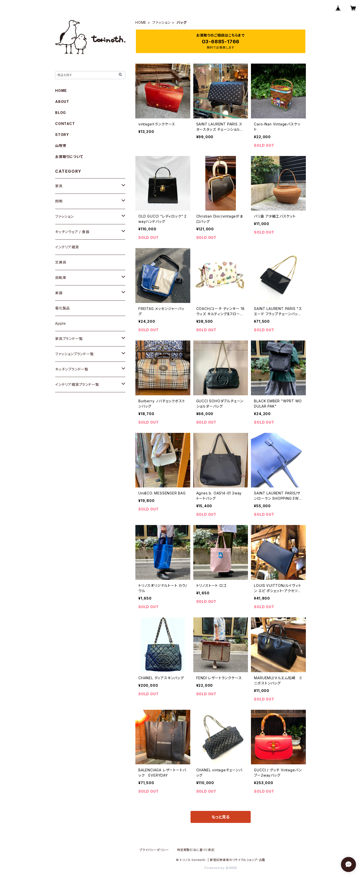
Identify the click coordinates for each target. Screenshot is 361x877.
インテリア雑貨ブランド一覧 (77, 384)
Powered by (221, 868)
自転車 (60, 277)
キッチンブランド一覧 (71, 369)
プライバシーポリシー (154, 850)
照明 (59, 201)
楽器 (59, 293)
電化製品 (62, 308)
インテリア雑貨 (67, 247)
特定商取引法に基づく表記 (196, 850)
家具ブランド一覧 (68, 338)
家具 (59, 186)
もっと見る (221, 816)
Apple (60, 323)
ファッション (161, 22)
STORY (62, 134)
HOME (140, 22)
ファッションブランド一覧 (74, 354)
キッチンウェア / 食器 (72, 232)
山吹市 (60, 145)
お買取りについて (69, 156)
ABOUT (62, 101)
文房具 (60, 262)
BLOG (60, 112)
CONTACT (65, 123)
